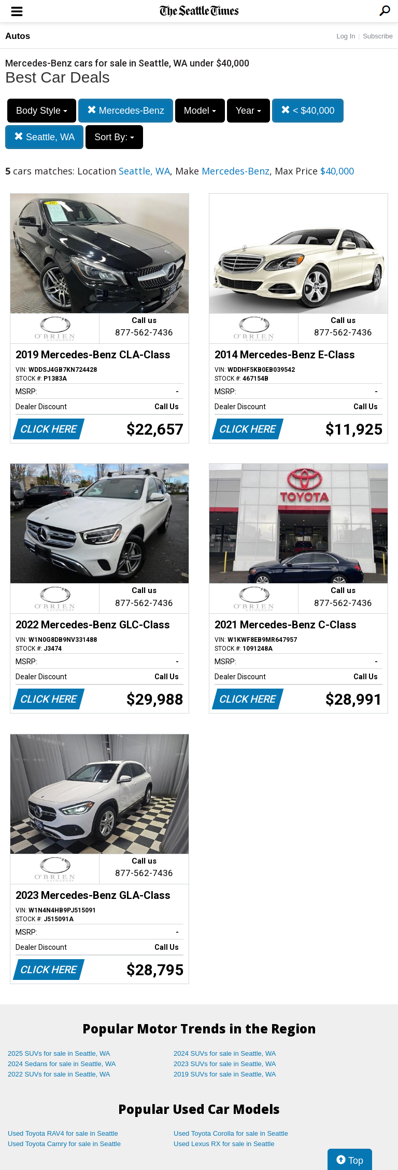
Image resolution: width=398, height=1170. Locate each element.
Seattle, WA (44, 136)
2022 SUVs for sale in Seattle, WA (59, 1074)
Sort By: (114, 137)
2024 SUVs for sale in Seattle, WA (225, 1053)
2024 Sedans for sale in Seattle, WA (62, 1064)
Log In (345, 36)
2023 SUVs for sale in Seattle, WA (225, 1064)
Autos (17, 36)
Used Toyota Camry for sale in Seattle (64, 1144)
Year (248, 110)
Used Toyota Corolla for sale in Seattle (231, 1133)
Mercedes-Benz (125, 110)
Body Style (41, 110)
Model (200, 110)
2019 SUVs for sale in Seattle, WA (225, 1074)
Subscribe (378, 36)
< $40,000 (308, 110)
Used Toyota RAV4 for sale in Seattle (63, 1133)
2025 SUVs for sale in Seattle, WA (59, 1053)
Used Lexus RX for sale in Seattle (224, 1144)
